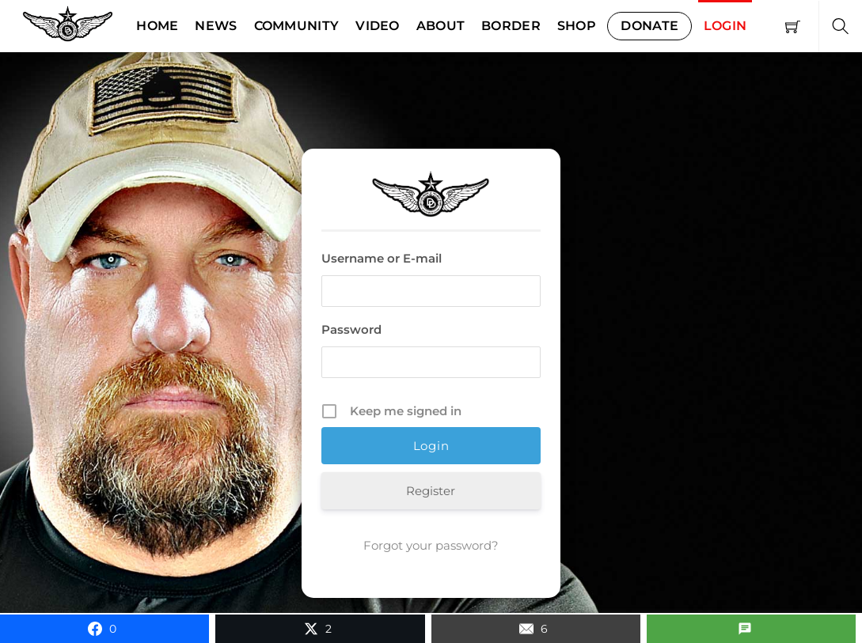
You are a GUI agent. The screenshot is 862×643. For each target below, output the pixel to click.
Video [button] (377, 25)
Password (351, 329)
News (216, 25)
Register (430, 490)
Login (725, 25)
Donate (649, 25)
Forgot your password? (431, 545)
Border (511, 25)
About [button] (440, 25)
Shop (576, 25)
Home (157, 25)
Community (297, 25)
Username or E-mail (381, 258)
